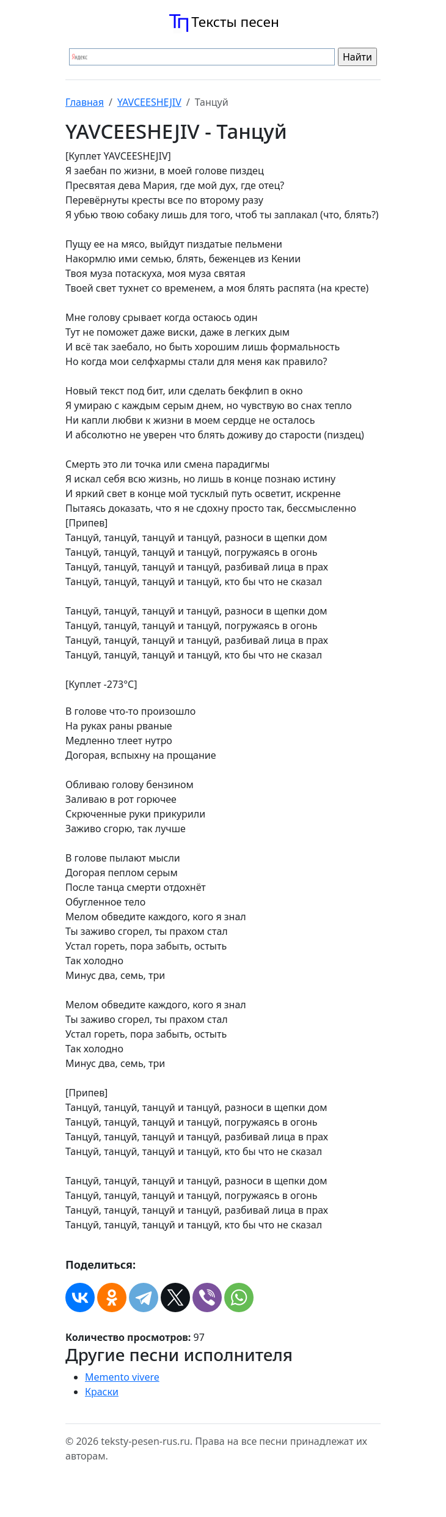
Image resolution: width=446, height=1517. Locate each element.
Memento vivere (122, 1377)
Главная (84, 102)
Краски (102, 1391)
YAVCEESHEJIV (149, 102)
